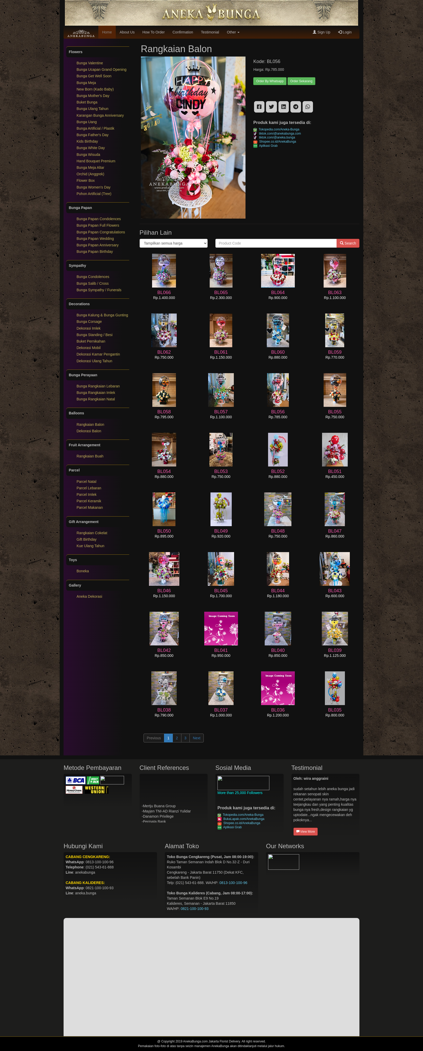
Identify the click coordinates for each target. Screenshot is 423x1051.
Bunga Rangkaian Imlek (96, 393)
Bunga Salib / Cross (93, 283)
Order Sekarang (301, 81)
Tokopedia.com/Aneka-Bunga (276, 129)
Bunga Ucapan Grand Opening (101, 69)
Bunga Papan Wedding (95, 238)
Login (345, 32)
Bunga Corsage (89, 321)
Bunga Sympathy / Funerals (99, 290)
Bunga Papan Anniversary (98, 245)
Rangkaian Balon (90, 424)
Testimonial (210, 32)
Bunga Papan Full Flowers (98, 225)
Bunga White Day (91, 148)
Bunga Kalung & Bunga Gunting (102, 315)
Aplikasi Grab (265, 146)
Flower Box (86, 180)
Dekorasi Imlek (89, 328)
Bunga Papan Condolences (99, 219)
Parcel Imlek (87, 494)
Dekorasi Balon (89, 431)
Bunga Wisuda (88, 154)
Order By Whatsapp (269, 81)
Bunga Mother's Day (93, 96)
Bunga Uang (87, 122)
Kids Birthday (87, 141)
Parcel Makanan (90, 507)
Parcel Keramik (89, 501)
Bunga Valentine (90, 63)
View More (305, 831)
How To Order (153, 32)
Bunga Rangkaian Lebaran (98, 386)
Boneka (83, 571)
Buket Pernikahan (91, 341)
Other (233, 32)
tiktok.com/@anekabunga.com (277, 133)
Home (107, 32)
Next (196, 738)
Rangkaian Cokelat (92, 533)
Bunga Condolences (93, 277)
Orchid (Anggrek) (90, 174)
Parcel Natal (86, 481)
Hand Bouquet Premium (96, 161)
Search (348, 243)
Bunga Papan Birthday (95, 251)
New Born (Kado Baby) (95, 89)
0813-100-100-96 (233, 883)
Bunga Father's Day (92, 135)
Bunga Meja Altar (90, 167)
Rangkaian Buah (90, 456)
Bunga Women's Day (94, 187)
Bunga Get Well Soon (94, 76)
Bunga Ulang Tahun (92, 109)
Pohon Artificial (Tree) (94, 194)
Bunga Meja (86, 83)
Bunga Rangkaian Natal (96, 399)
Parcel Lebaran (89, 488)
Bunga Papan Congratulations (101, 232)
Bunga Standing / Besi (95, 335)
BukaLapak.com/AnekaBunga (240, 819)
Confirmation (183, 32)
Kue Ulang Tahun (90, 546)
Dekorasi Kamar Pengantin (98, 354)
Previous (154, 738)
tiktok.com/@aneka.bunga (274, 137)
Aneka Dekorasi (89, 596)
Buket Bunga (87, 102)
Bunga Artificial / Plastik (95, 128)
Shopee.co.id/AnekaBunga (274, 141)
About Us (127, 32)
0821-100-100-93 (194, 909)
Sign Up (321, 32)
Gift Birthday (87, 539)
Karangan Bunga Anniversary (100, 115)
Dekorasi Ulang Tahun (94, 361)
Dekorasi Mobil (89, 348)
